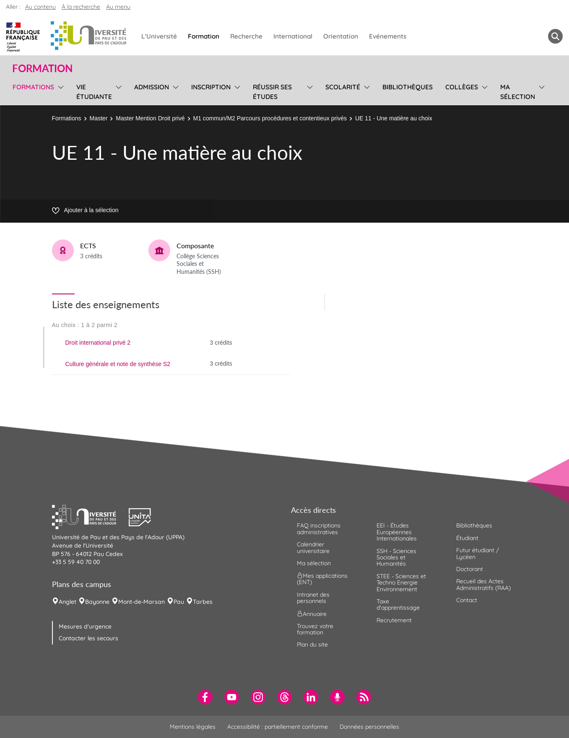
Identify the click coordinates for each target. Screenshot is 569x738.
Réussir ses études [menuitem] (272, 92)
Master (99, 118)
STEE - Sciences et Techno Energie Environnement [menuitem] (401, 582)
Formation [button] (42, 68)
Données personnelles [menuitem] (369, 726)
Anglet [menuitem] (67, 601)
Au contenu (40, 6)
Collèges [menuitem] (461, 87)
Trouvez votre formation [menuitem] (315, 629)
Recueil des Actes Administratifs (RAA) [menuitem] (483, 584)
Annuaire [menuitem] (312, 613)
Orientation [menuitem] (340, 36)
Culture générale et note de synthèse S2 (118, 364)
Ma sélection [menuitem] (517, 92)
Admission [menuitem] (151, 87)
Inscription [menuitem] (211, 87)
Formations (66, 118)
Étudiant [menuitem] (467, 538)
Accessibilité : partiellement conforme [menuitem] (277, 726)
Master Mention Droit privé (150, 118)
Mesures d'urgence (85, 626)
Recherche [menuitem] (246, 36)
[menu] (59, 91)
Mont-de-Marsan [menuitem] (141, 601)
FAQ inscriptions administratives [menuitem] (318, 528)
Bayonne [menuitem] (97, 601)
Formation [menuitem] (203, 36)
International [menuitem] (292, 36)
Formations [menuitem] (33, 87)
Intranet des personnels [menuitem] (313, 598)
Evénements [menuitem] (387, 36)
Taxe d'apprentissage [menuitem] (398, 604)
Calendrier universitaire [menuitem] (313, 547)
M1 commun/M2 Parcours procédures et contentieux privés (270, 118)
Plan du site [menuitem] (312, 644)
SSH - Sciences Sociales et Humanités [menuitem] (396, 557)
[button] (90, 516)
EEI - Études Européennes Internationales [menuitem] (397, 532)
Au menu (118, 6)
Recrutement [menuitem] (394, 620)
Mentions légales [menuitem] (193, 726)
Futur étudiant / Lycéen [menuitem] (477, 553)
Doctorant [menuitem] (469, 569)
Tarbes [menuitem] (203, 601)
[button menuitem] (555, 36)
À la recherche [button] (81, 6)
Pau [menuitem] (179, 601)
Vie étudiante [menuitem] (94, 92)
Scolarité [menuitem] (342, 87)
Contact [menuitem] (466, 600)
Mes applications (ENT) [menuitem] (322, 579)
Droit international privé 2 (98, 342)
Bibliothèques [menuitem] (407, 87)
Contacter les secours (88, 638)
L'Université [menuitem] (159, 36)
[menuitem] (205, 697)
